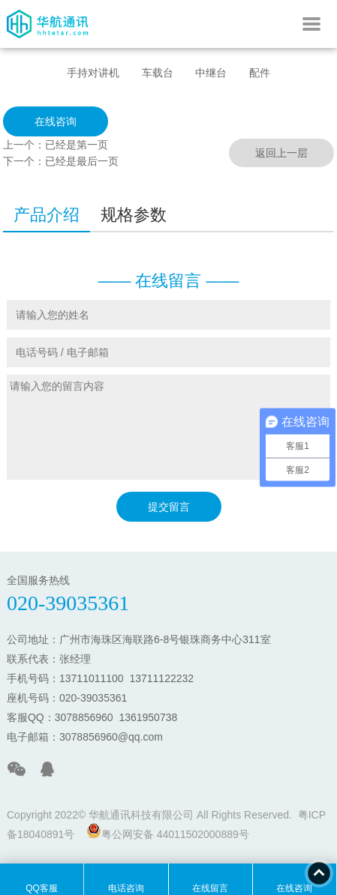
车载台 (157, 73)
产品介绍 (47, 214)
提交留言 (169, 507)
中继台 (211, 73)
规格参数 (134, 214)
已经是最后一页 (82, 161)
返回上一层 (281, 153)
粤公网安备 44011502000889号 (167, 831)
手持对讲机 (93, 73)
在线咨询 (56, 121)
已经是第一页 (76, 145)
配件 (259, 73)
